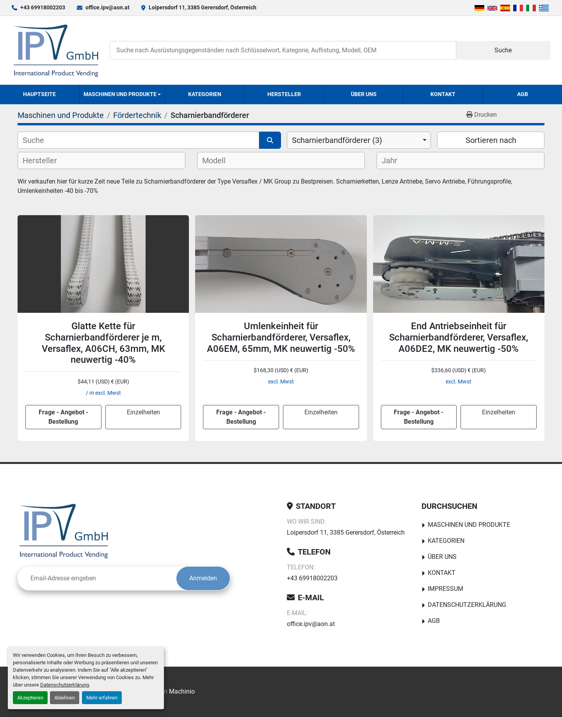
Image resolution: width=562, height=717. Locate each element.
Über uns (364, 94)
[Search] (283, 50)
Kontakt (442, 94)
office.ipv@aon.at (107, 7)
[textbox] (46, 160)
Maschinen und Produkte (120, 94)
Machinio (182, 691)
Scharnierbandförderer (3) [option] (337, 140)
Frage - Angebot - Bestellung (63, 416)
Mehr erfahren (101, 698)
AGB (522, 94)
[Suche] (138, 140)
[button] (122, 94)
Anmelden (203, 578)
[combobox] (359, 140)
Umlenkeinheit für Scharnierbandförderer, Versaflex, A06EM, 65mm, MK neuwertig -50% (281, 337)
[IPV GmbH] (64, 530)
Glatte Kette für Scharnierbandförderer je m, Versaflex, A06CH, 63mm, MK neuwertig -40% (103, 343)
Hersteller (284, 94)
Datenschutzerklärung (64, 685)
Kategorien (204, 94)
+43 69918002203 (42, 7)
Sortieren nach (491, 140)
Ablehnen (64, 698)
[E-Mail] (97, 578)
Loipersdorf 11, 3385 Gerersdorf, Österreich (202, 7)
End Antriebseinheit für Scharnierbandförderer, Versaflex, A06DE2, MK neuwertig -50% (458, 337)
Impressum (445, 588)
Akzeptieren (30, 698)
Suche (503, 50)
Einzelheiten (143, 412)
